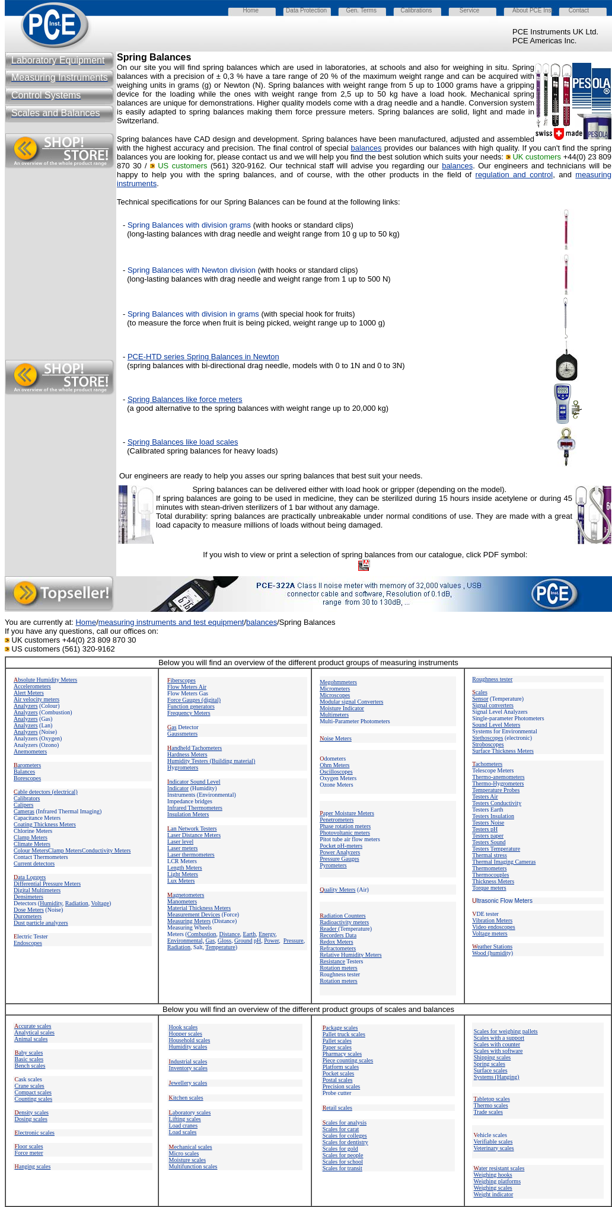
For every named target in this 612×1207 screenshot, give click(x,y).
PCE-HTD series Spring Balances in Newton (203, 356)
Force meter (29, 1152)
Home (85, 622)
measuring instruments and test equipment (171, 622)
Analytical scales (34, 1032)
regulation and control (514, 174)
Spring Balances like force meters (185, 399)
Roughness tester (492, 679)
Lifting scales (185, 1119)
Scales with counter (497, 1044)
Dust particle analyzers (41, 922)
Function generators (191, 706)
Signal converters (493, 705)
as (172, 727)
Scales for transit (342, 1168)
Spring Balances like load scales (183, 442)
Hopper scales (185, 1033)
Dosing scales (31, 1119)
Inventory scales (188, 1068)
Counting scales (34, 1099)
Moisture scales (187, 1160)
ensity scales (32, 1112)
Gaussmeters (182, 733)
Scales (341, 1129)
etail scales (337, 1107)
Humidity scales (188, 1046)
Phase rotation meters (345, 826)
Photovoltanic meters (345, 832)
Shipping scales (492, 1057)
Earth (249, 934)
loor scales (29, 1146)
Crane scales (29, 1086)
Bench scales (30, 1065)
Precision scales (342, 1086)
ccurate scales (32, 1026)
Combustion (201, 934)
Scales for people (343, 1155)
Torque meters (489, 888)
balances (366, 147)
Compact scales (33, 1092)
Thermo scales (491, 1105)
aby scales (29, 1052)
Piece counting (341, 1060)
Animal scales (30, 1039)
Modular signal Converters (351, 701)
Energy (267, 934)
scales (366, 1060)
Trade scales (488, 1112)
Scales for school (343, 1161)
